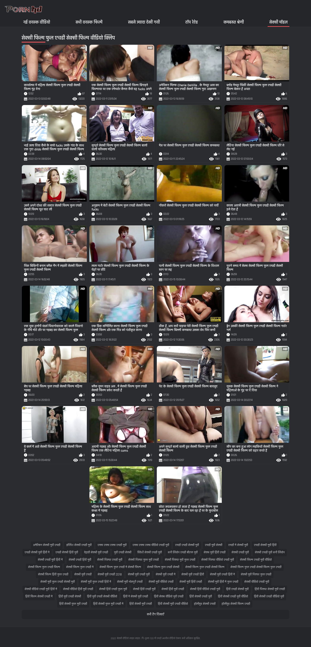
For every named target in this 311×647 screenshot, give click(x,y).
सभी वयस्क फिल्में (89, 22)
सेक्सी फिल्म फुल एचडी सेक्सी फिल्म (204, 567)
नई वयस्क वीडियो (36, 22)
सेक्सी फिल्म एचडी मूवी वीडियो (256, 560)
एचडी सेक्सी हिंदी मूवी (67, 552)
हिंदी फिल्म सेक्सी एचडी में (38, 596)
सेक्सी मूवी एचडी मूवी (139, 574)
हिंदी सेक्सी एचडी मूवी (200, 596)
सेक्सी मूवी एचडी (83, 574)
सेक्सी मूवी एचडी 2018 (110, 574)
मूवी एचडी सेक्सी (122, 552)
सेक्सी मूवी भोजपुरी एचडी (130, 582)
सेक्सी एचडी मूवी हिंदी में (50, 560)
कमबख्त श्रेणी (234, 22)
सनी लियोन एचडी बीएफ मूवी (183, 552)
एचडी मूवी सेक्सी (213, 545)
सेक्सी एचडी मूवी (240, 552)
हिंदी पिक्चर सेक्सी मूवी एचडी (270, 589)
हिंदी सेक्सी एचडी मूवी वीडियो (233, 596)
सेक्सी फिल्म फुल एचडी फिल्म (44, 567)
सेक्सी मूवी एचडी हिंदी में (222, 574)
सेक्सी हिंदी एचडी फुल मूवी (113, 589)
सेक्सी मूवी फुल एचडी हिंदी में (96, 582)
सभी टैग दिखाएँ (155, 614)
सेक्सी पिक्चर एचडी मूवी (109, 560)
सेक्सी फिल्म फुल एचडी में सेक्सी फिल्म (120, 567)
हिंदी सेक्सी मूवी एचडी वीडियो (173, 604)
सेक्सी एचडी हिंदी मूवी (80, 560)
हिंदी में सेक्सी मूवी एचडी (135, 596)
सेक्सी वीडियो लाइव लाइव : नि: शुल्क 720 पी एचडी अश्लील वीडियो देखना (149, 638)
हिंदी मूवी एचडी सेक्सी (70, 596)
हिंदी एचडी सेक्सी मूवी (237, 589)
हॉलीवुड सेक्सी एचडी (205, 604)
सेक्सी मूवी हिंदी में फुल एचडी (223, 582)
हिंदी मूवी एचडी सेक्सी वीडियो (102, 596)
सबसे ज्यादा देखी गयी (144, 22)
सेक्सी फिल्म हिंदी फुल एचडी (53, 574)
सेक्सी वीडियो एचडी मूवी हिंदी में (41, 589)
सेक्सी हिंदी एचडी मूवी (144, 589)
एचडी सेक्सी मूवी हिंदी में (37, 552)
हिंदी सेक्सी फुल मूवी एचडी (73, 604)
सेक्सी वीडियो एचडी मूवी (256, 582)
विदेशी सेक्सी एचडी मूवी (149, 552)
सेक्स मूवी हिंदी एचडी (214, 552)
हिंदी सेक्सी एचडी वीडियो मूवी (269, 596)
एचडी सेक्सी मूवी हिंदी (265, 545)
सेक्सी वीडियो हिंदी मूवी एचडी (78, 589)
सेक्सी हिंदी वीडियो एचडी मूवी (205, 589)
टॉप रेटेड (191, 22)
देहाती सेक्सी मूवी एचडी (96, 552)
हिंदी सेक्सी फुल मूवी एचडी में (108, 604)
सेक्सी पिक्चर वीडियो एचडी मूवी (217, 560)
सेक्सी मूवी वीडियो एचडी (161, 582)
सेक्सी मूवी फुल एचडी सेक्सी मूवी (57, 582)
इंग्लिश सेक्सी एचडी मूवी (79, 545)
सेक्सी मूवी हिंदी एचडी (190, 582)
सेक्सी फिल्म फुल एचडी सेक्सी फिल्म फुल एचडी (255, 567)
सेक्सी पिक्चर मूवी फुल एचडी (180, 560)
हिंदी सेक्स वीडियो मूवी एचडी (168, 596)
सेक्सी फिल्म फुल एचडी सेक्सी (163, 567)
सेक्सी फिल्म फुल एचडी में (80, 567)
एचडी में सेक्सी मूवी (238, 545)
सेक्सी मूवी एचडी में (165, 574)
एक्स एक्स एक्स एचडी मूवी (112, 545)
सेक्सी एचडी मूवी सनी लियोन (270, 552)
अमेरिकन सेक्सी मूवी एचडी (46, 545)
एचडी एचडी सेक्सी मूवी (187, 545)
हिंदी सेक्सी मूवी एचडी (140, 604)
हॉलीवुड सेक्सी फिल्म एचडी (236, 604)
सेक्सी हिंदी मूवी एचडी (173, 589)
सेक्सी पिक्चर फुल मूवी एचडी (143, 560)
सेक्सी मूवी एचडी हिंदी (192, 574)
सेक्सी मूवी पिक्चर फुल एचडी (256, 574)
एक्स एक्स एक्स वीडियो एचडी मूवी (151, 545)
